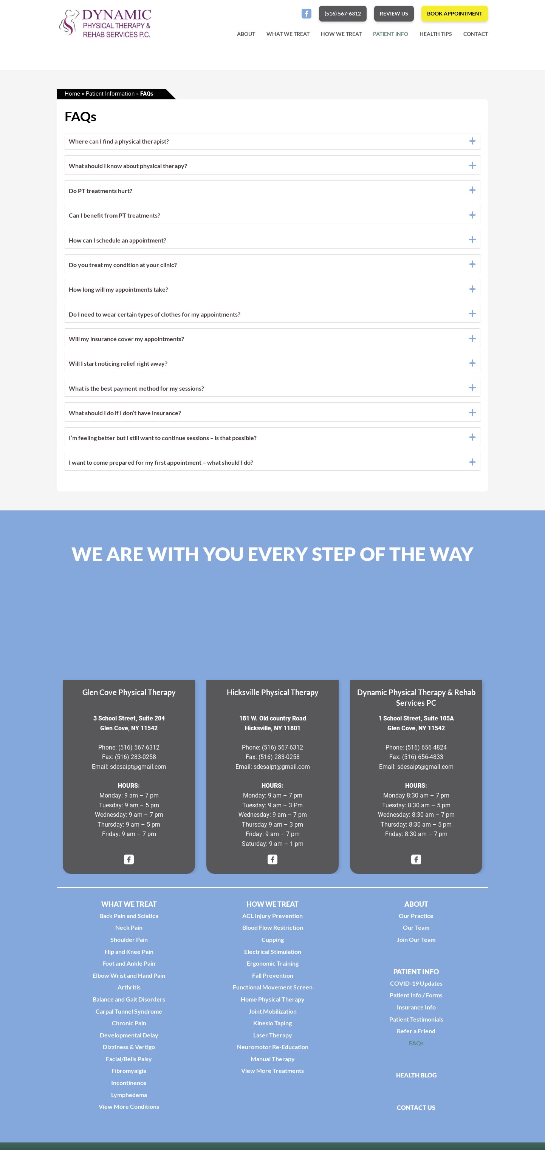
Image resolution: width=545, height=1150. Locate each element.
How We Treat (341, 34)
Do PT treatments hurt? (100, 192)
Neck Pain (128, 929)
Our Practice (416, 917)
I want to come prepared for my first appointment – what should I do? (161, 464)
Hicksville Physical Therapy (273, 694)
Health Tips (436, 34)
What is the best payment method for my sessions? (136, 390)
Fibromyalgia (128, 1072)
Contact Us (416, 1109)
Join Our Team (416, 941)
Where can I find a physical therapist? (119, 143)
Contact (475, 34)
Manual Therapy (273, 1060)
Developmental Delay (129, 1036)
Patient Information (110, 96)
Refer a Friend (416, 1033)
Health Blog (416, 1077)
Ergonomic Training (273, 965)
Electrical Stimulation (272, 953)
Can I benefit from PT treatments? (114, 217)
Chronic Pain (129, 1025)
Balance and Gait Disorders (129, 1001)
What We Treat (288, 34)
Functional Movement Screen (273, 989)
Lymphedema (129, 1096)
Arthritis (129, 989)
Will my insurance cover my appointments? (126, 341)
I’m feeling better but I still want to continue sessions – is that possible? (163, 439)
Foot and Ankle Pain (128, 965)
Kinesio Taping (272, 1025)
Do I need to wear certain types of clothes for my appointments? (154, 316)
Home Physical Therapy (273, 1001)
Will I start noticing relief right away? (118, 365)
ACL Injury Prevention (272, 917)
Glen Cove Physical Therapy (129, 694)
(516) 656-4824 (426, 749)
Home (72, 96)
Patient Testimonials (416, 1021)
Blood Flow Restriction (272, 929)
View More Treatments (272, 1072)
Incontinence (129, 1084)
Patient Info (390, 34)
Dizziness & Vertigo (129, 1049)
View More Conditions (129, 1108)
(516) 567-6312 (138, 749)
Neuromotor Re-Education (272, 1049)
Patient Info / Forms (416, 997)
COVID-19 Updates (416, 985)
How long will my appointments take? (118, 291)
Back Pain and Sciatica (128, 917)
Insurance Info (416, 1009)
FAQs (416, 1044)
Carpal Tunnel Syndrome (129, 1013)
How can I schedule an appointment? (117, 242)
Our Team (416, 929)
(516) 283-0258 (135, 759)
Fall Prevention (272, 977)
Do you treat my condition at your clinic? (123, 266)
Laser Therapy (272, 1036)
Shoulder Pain (129, 941)
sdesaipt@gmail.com (138, 768)
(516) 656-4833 (422, 759)
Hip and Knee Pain (129, 953)
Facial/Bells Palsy (129, 1060)
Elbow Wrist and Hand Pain (129, 977)
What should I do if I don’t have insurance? (125, 415)
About (246, 34)
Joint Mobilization (273, 1013)
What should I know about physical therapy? (128, 168)
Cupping (273, 941)
